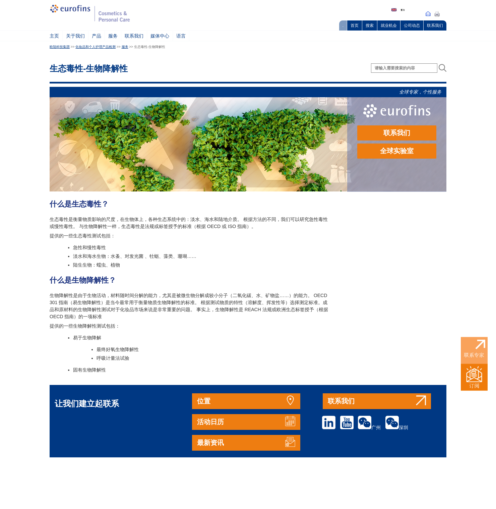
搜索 (370, 25)
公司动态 (412, 25)
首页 (355, 25)
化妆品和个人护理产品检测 (95, 47)
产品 (96, 36)
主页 (54, 36)
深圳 (396, 427)
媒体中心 (159, 36)
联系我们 (435, 25)
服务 (113, 36)
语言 (181, 36)
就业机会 (389, 25)
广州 (369, 427)
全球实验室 (397, 151)
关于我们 (75, 36)
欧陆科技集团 (60, 47)
